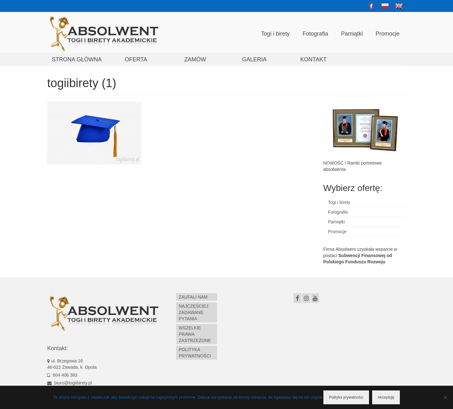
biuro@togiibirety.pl (69, 382)
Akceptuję (386, 397)
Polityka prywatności (346, 397)
